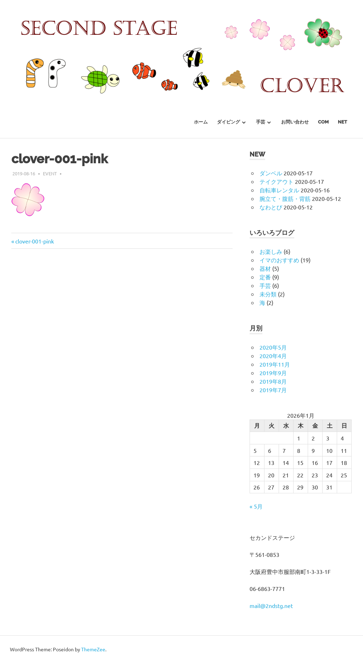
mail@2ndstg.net (271, 605)
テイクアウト (276, 181)
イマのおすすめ (279, 259)
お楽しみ (270, 251)
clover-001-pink (34, 241)
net (342, 122)
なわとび (270, 206)
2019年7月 (273, 389)
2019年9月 (273, 372)
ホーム (201, 122)
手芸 (260, 122)
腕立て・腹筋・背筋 (285, 198)
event (50, 173)
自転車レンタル (279, 189)
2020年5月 (273, 347)
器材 (265, 268)
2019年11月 (274, 364)
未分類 (268, 293)
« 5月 (256, 506)
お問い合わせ (295, 122)
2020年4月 (273, 355)
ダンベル (270, 172)
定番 (265, 276)
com (323, 122)
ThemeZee (93, 649)
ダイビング (228, 122)
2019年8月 (273, 381)
